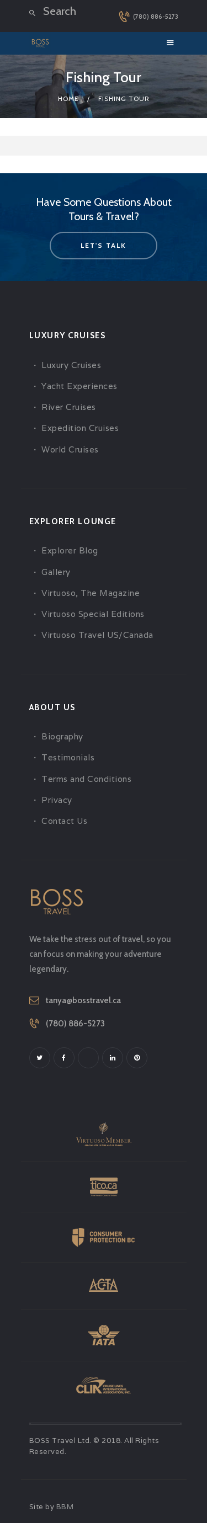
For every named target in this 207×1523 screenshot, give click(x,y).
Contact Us (64, 821)
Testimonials (67, 757)
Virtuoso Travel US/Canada (97, 635)
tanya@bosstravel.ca (83, 1000)
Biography (62, 736)
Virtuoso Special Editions (93, 614)
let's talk (103, 245)
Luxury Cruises (71, 365)
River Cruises (68, 407)
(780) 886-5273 (75, 1024)
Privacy (56, 800)
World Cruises (70, 449)
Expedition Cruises (80, 428)
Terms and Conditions (86, 779)
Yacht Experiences (79, 386)
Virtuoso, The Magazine (90, 593)
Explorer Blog (69, 550)
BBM (65, 1506)
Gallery (56, 572)
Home (68, 98)
